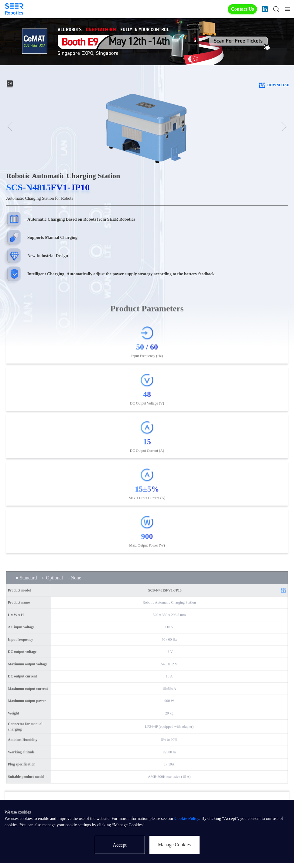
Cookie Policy (186, 818)
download (273, 85)
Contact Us (242, 9)
